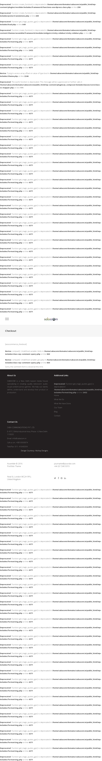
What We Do (59, 399)
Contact (57, 415)
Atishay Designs (41, 450)
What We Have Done (62, 403)
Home (56, 395)
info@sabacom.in (19, 438)
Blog (55, 411)
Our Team (58, 407)
